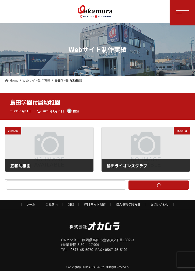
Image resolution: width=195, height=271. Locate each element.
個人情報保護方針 (128, 204)
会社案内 (51, 204)
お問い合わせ (160, 204)
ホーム (30, 204)
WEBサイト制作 (95, 204)
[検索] (158, 185)
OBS (71, 204)
